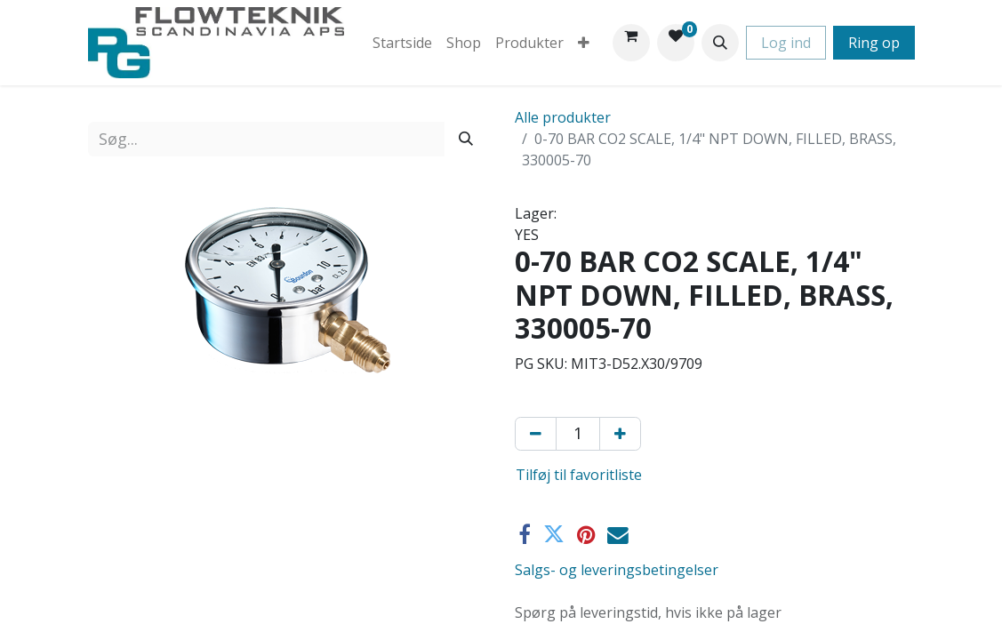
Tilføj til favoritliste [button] (579, 474)
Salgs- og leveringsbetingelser (616, 570)
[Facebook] (524, 535)
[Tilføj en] (620, 434)
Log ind (786, 42)
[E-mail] (618, 535)
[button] (720, 42)
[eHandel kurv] (631, 42)
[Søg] (466, 139)
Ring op (874, 42)
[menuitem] (402, 42)
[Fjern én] (536, 434)
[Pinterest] (586, 535)
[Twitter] (554, 535)
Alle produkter (563, 117)
